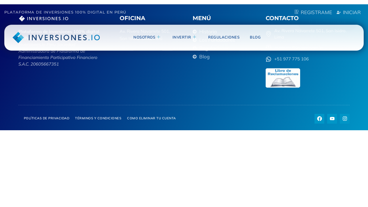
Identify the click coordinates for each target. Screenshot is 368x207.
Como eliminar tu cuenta (151, 118)
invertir (184, 37)
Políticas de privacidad (47, 118)
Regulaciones (223, 37)
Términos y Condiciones (98, 118)
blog (255, 37)
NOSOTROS (146, 37)
